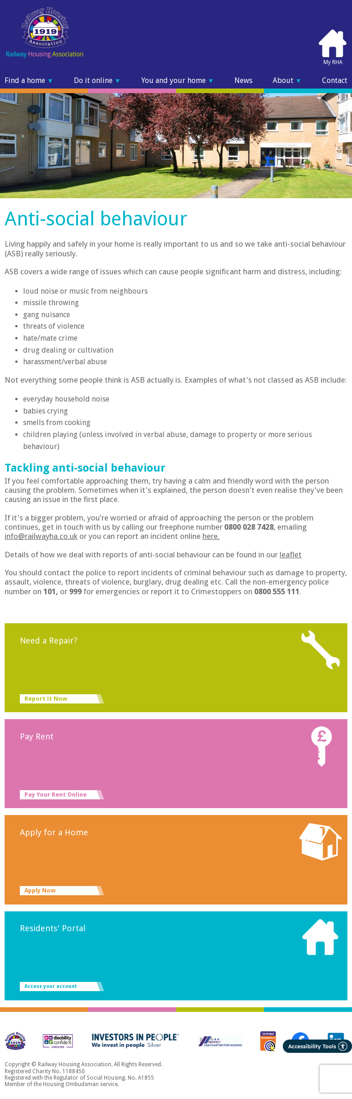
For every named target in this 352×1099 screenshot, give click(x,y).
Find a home (29, 80)
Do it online (97, 80)
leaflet (291, 554)
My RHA (332, 47)
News (243, 80)
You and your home (177, 80)
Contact (334, 80)
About (287, 80)
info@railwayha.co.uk (41, 536)
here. (211, 536)
